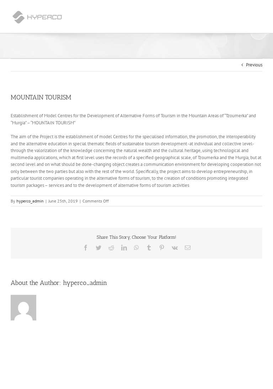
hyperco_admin (30, 201)
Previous (254, 65)
